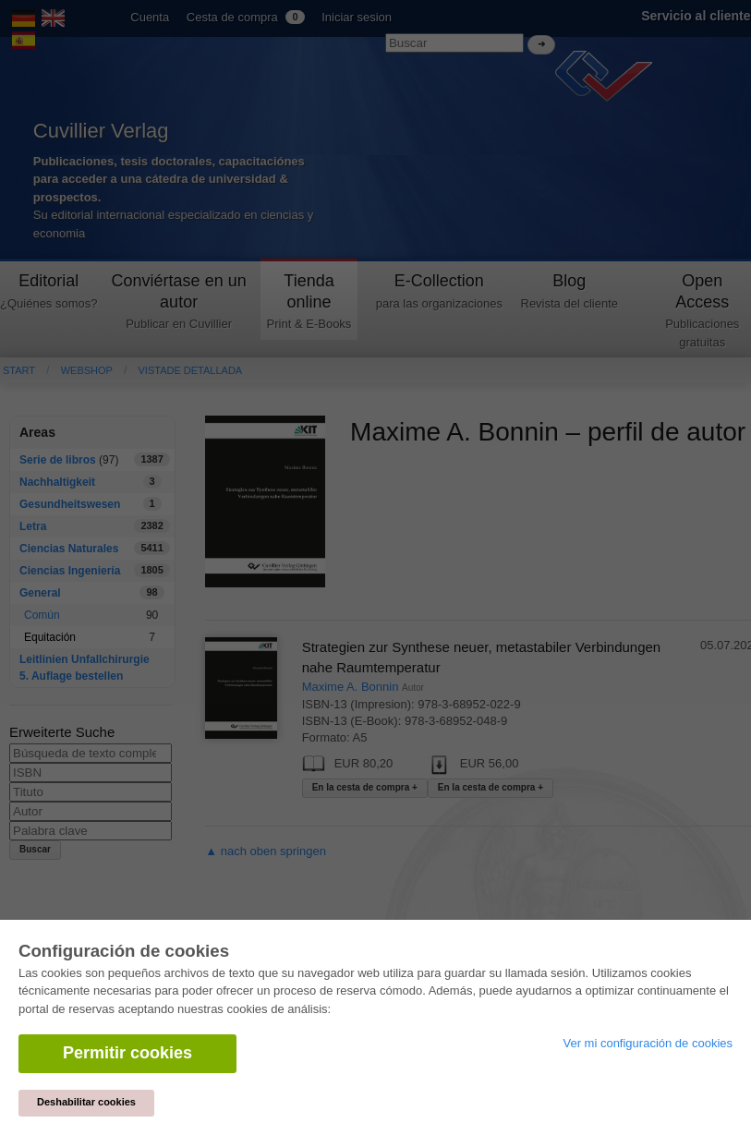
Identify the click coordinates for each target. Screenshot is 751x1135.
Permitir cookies (127, 1053)
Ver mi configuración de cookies (648, 1043)
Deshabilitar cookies (86, 1101)
